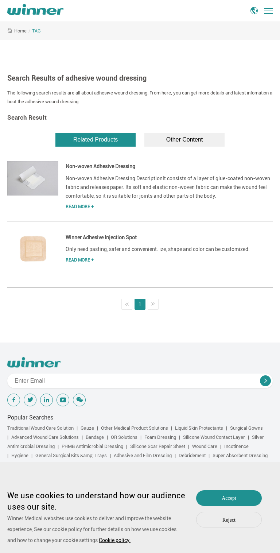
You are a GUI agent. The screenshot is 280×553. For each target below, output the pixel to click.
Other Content (184, 139)
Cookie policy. (115, 540)
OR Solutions (124, 437)
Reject (229, 520)
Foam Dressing (160, 437)
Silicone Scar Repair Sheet (157, 446)
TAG (36, 31)
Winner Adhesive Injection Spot (101, 237)
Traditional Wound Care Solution (40, 428)
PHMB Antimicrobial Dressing (92, 446)
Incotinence (236, 446)
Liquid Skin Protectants (199, 428)
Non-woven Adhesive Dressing (100, 166)
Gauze (87, 428)
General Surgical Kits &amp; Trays (71, 455)
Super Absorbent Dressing (240, 455)
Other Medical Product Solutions (134, 428)
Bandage (95, 437)
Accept (229, 498)
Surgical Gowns (246, 428)
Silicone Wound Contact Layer (214, 437)
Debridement (192, 455)
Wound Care (204, 446)
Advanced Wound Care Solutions (45, 437)
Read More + (80, 206)
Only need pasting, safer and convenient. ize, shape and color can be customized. (158, 249)
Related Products (95, 139)
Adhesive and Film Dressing (143, 455)
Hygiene (19, 455)
